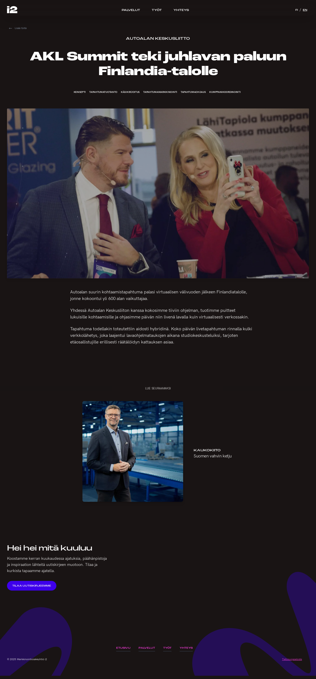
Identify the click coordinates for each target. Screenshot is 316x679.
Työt (157, 10)
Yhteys (181, 10)
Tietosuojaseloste (292, 659)
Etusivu (123, 647)
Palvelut (131, 10)
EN (305, 9)
